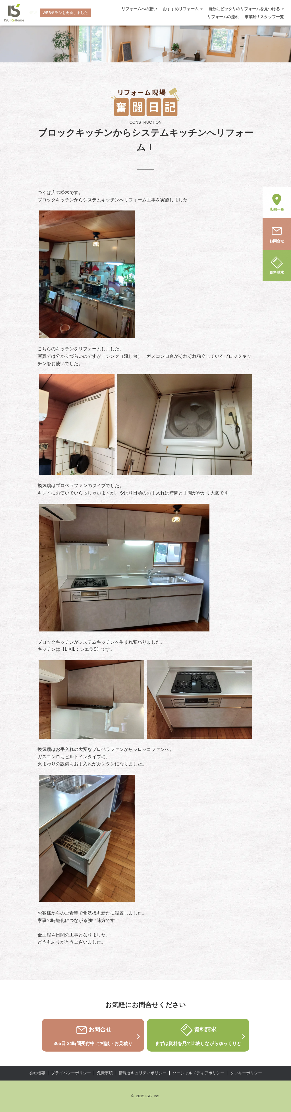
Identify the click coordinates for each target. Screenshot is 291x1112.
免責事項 (105, 1073)
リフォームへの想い (139, 9)
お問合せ (276, 233)
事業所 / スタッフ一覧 (264, 16)
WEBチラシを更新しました (65, 12)
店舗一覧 (276, 202)
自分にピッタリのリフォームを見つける (246, 9)
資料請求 (276, 265)
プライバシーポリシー (71, 1073)
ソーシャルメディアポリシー (198, 1073)
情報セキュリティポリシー (143, 1073)
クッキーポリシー (246, 1073)
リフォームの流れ (223, 16)
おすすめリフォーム (183, 9)
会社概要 (37, 1073)
